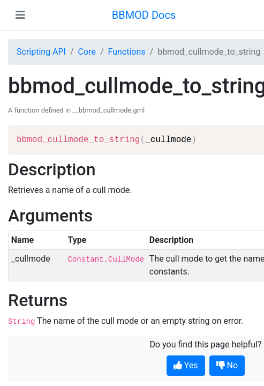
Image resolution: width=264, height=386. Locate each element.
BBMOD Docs (144, 15)
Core (87, 52)
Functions (126, 52)
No (227, 365)
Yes (186, 365)
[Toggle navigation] (20, 15)
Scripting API (41, 52)
